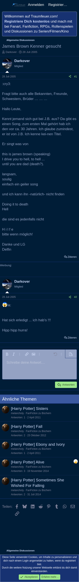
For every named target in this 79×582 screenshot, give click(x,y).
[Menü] (6, 4)
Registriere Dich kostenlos (27, 21)
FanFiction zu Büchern (38, 413)
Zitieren (72, 256)
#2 (75, 297)
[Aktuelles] (73, 4)
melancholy (17, 413)
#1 (75, 76)
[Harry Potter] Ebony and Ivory (38, 444)
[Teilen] (70, 76)
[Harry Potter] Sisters (29, 408)
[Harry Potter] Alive (27, 462)
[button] (7, 354)
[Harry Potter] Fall (26, 426)
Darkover (11, 52)
